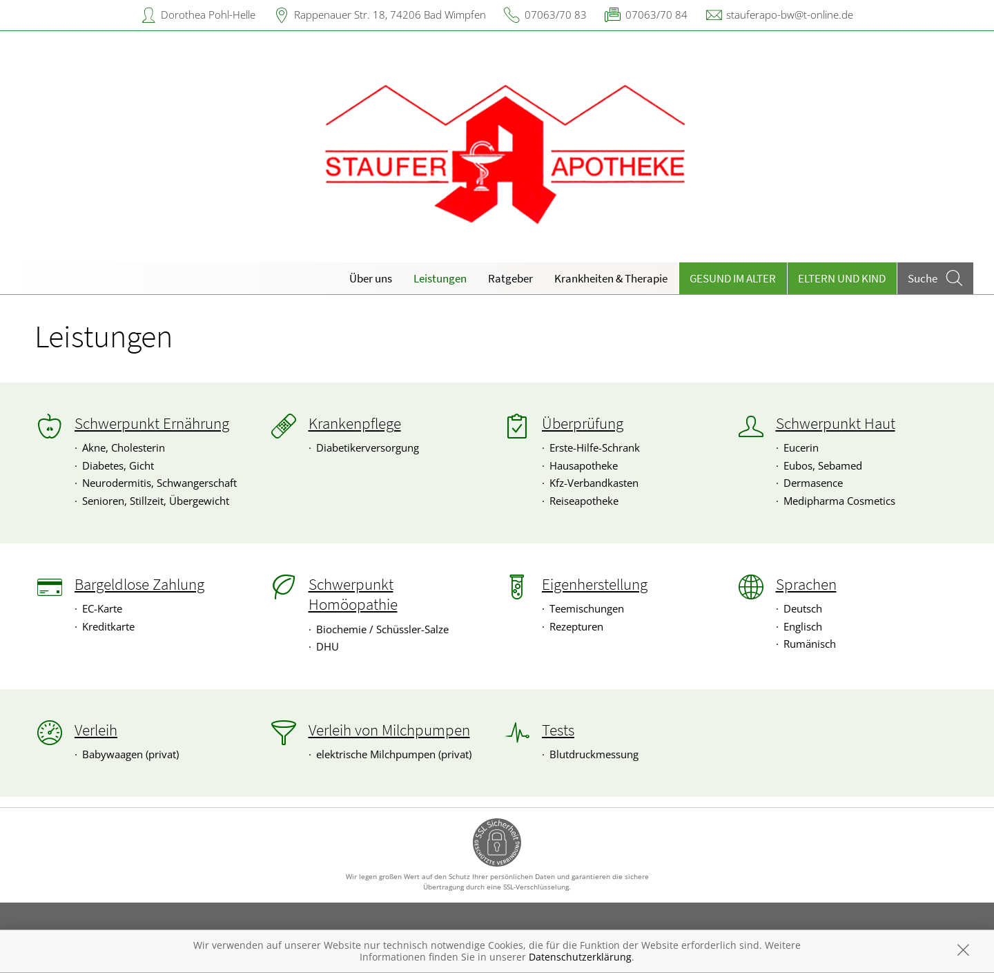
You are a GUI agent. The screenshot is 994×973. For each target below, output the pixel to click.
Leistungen (440, 278)
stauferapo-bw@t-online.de (789, 14)
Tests (558, 730)
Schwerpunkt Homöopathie (353, 594)
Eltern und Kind (842, 278)
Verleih (96, 730)
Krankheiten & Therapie (610, 278)
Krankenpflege (355, 423)
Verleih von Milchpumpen (389, 730)
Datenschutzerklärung (580, 956)
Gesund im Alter (733, 278)
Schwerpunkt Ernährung (152, 423)
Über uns (370, 278)
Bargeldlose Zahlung (139, 584)
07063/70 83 (556, 14)
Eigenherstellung (594, 584)
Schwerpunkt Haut (835, 423)
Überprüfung (582, 423)
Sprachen (806, 584)
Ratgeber (510, 278)
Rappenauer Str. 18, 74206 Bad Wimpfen (390, 14)
